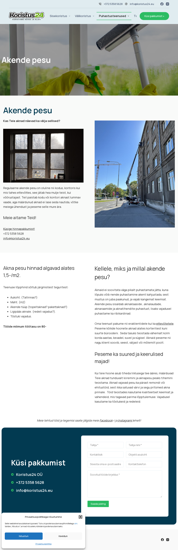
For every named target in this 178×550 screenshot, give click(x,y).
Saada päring (98, 503)
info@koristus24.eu (142, 4)
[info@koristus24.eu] (31, 490)
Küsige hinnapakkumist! (19, 229)
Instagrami (125, 420)
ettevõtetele (165, 323)
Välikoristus (85, 16)
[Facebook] (162, 4)
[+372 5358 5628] (27, 482)
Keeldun (63, 536)
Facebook (106, 420)
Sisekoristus (61, 16)
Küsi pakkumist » (154, 16)
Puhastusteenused (114, 16)
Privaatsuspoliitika (43, 544)
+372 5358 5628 (113, 4)
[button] (80, 517)
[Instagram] (167, 4)
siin (75, 523)
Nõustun (23, 536)
